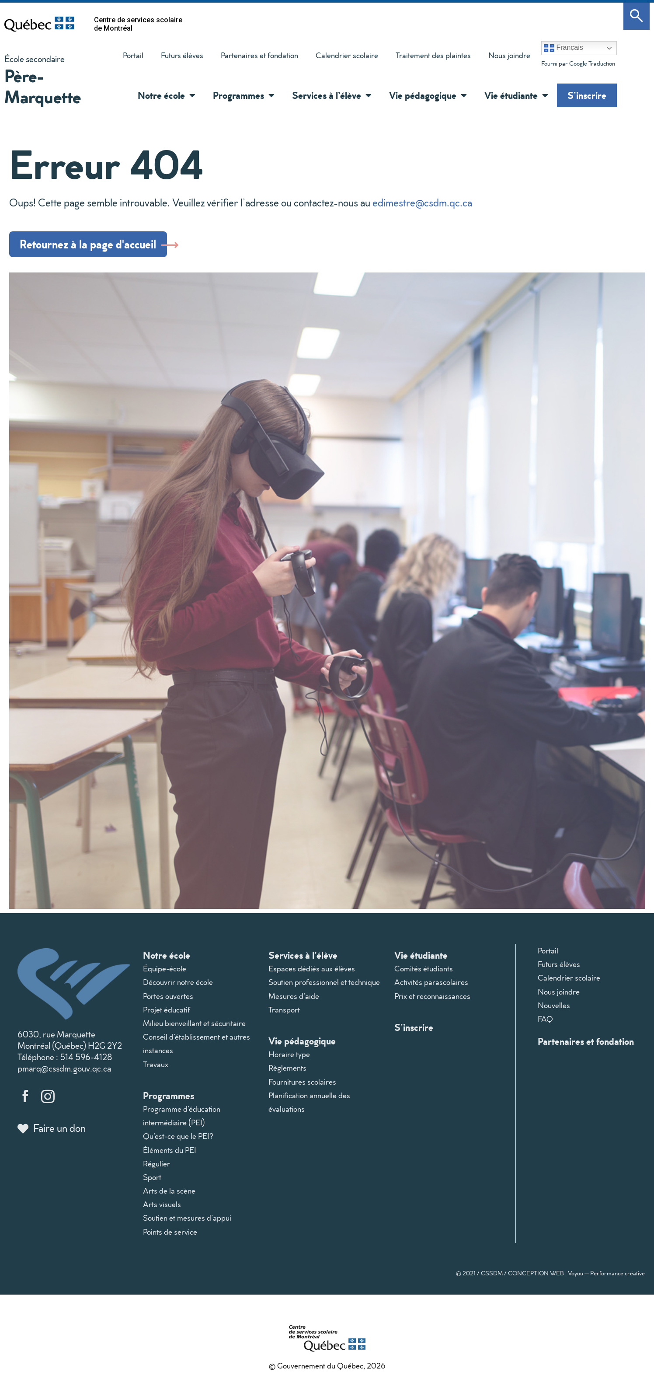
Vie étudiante (421, 960)
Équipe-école (164, 973)
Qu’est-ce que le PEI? (178, 1140)
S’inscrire (586, 95)
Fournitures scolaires (302, 1086)
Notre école (166, 960)
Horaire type (289, 1059)
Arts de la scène (169, 1195)
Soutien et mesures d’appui (187, 1222)
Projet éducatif (166, 1014)
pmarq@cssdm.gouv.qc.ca (64, 1073)
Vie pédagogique (302, 1045)
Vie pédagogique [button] (428, 95)
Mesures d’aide (293, 1000)
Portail (133, 55)
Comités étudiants (423, 973)
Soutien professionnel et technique (324, 986)
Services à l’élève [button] (332, 95)
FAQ (545, 1023)
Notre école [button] (166, 95)
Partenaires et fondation (259, 55)
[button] (190, 95)
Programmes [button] (244, 95)
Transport (284, 1014)
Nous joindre (509, 55)
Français (563, 48)
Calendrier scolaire (347, 55)
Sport (152, 1182)
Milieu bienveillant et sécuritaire (194, 1028)
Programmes (168, 1100)
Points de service (170, 1236)
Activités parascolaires (431, 986)
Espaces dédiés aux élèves (311, 973)
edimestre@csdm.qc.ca (422, 202)
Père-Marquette (42, 86)
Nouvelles (554, 1009)
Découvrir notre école (178, 986)
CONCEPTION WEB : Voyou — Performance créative (576, 1277)
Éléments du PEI (169, 1154)
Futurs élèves (182, 55)
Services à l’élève (302, 960)
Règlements (287, 1072)
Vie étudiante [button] (516, 95)
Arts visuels (162, 1209)
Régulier (156, 1168)
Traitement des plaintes (429, 57)
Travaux (155, 1068)
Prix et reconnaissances (432, 1000)
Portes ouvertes (168, 1000)
